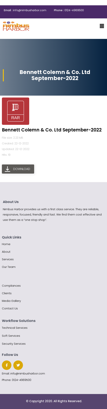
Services (8, 259)
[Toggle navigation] (102, 26)
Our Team (9, 267)
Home (6, 244)
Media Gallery (11, 301)
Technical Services (15, 328)
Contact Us (10, 308)
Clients (7, 293)
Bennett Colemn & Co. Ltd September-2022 (52, 130)
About (6, 252)
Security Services (14, 344)
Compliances (11, 286)
